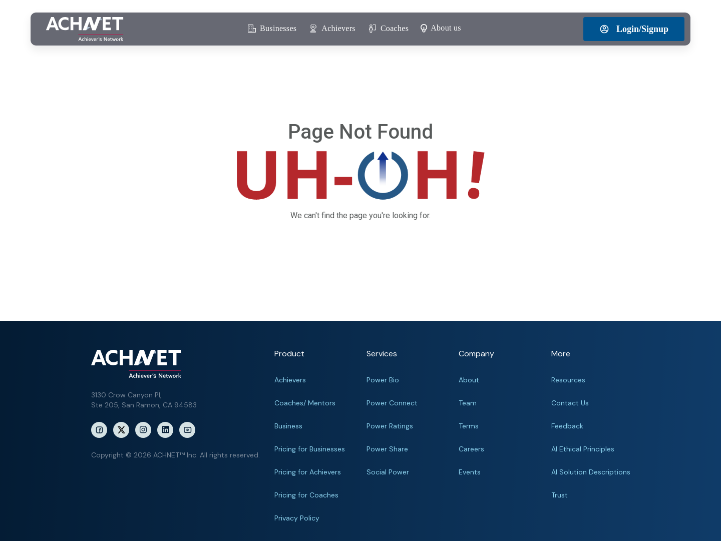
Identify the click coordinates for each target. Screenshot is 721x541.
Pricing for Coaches (306, 494)
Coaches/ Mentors (304, 402)
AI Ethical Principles (582, 448)
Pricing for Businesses (309, 448)
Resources (568, 379)
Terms (469, 425)
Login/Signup (633, 29)
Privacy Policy (296, 517)
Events (470, 471)
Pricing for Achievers (307, 471)
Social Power (388, 471)
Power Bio (383, 379)
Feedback (567, 425)
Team (468, 402)
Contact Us (570, 402)
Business (288, 425)
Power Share (387, 448)
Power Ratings (390, 425)
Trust (559, 494)
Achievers (290, 379)
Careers (471, 448)
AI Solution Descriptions (590, 471)
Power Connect (392, 402)
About (469, 379)
